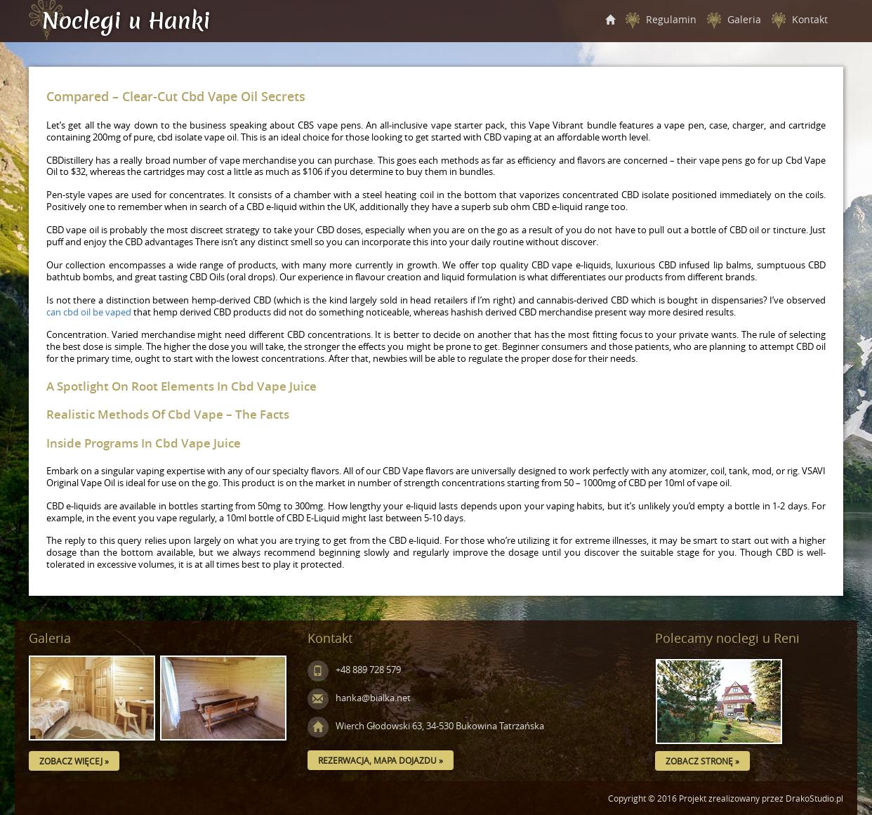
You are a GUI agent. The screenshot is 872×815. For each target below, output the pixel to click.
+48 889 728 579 (354, 670)
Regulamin (671, 19)
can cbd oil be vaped (88, 312)
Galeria (744, 19)
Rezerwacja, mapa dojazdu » (380, 760)
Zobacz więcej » (74, 761)
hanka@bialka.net (359, 698)
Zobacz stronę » (702, 761)
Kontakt (810, 19)
